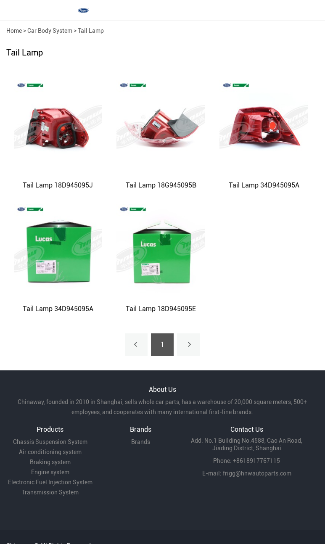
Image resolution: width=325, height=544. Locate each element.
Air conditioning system (50, 452)
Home (14, 30)
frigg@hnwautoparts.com (257, 473)
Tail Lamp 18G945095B (161, 185)
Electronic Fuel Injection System (50, 482)
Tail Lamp (91, 30)
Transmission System (50, 492)
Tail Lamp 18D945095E (161, 309)
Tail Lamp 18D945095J (58, 185)
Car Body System (49, 30)
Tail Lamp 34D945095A (264, 185)
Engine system (50, 472)
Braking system (50, 462)
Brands (140, 441)
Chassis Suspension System (50, 441)
